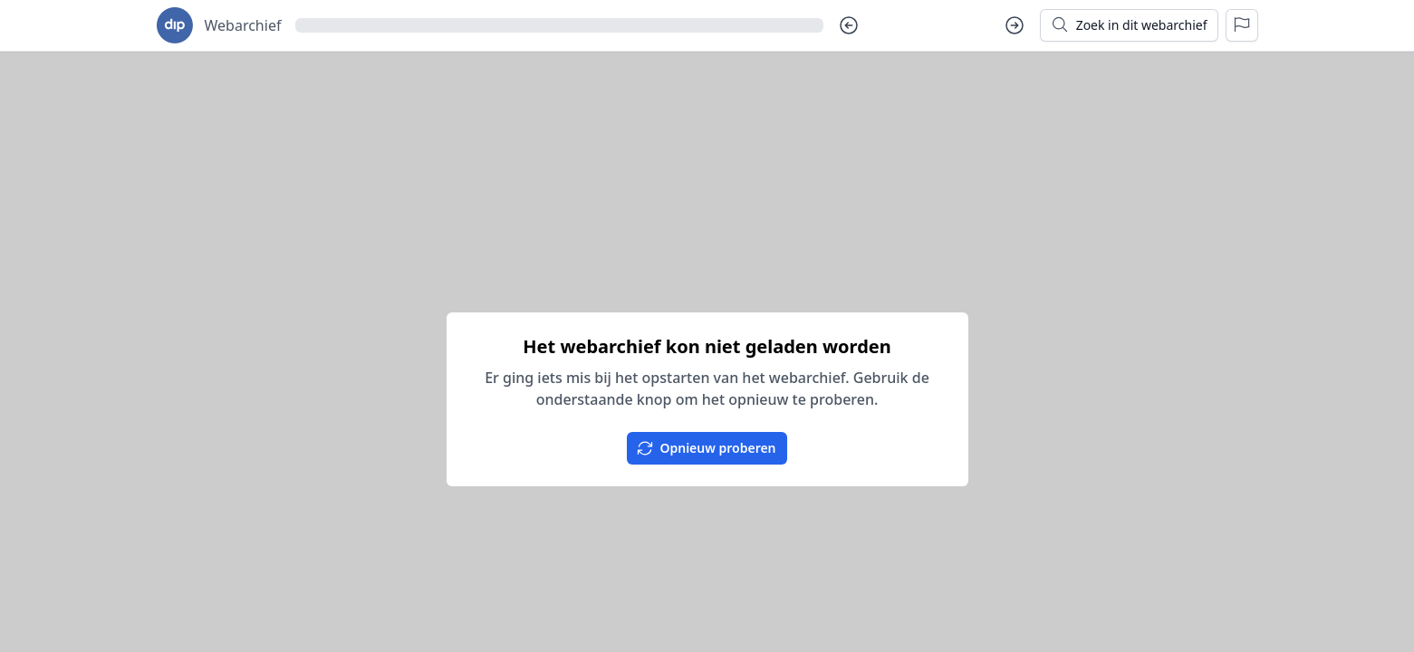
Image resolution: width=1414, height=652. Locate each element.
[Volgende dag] (1014, 25)
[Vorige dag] (849, 25)
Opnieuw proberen (705, 448)
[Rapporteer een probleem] (1242, 25)
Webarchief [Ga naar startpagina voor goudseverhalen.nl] (243, 25)
